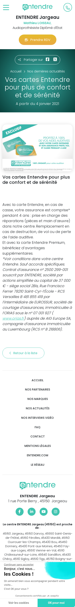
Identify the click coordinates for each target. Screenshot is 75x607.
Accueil (37, 380)
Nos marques (37, 399)
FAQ (37, 427)
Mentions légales (37, 446)
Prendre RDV (37, 40)
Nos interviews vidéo (37, 418)
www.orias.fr (13, 318)
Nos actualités (37, 408)
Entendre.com (37, 455)
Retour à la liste (23, 353)
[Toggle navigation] (6, 7)
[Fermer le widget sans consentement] (18, 565)
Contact (37, 436)
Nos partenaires (37, 389)
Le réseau (37, 465)
